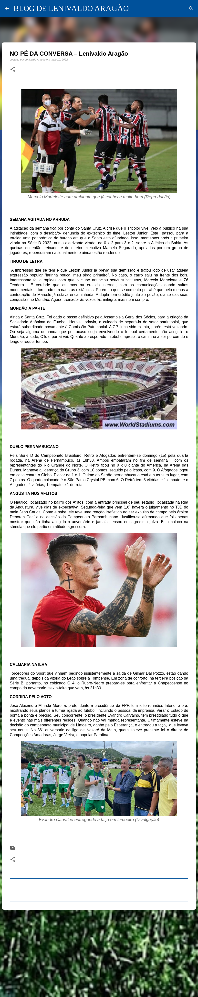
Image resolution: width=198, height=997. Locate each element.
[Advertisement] (99, 951)
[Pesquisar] (191, 8)
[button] (13, 69)
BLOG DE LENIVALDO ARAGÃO (71, 8)
